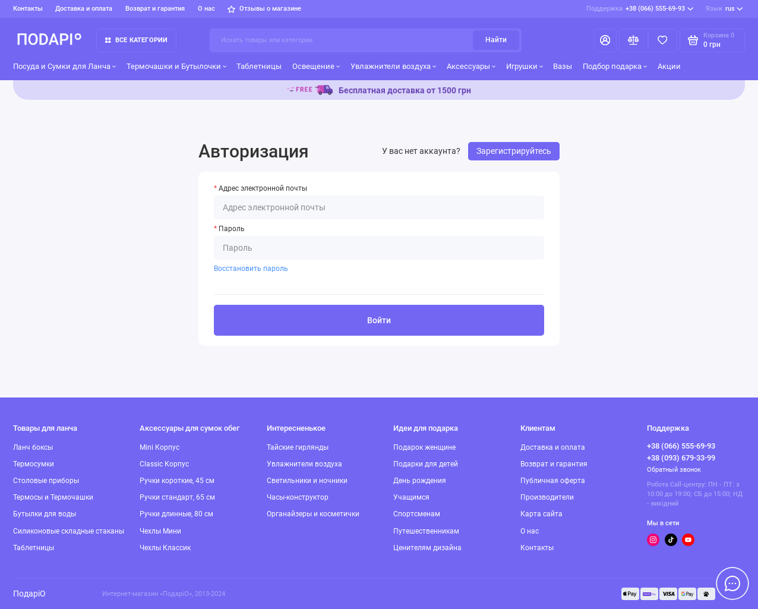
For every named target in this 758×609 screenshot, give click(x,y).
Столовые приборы (46, 481)
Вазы (562, 66)
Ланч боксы (33, 447)
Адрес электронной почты (263, 188)
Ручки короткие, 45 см (177, 481)
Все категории (136, 40)
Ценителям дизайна (427, 548)
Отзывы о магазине (264, 8)
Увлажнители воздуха (393, 66)
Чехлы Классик (165, 548)
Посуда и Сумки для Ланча (64, 66)
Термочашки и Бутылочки (177, 66)
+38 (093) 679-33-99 (681, 457)
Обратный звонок (674, 470)
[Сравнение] (634, 40)
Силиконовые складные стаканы (68, 531)
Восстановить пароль (251, 268)
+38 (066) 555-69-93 (639, 9)
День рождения (419, 481)
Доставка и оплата (83, 8)
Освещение (316, 66)
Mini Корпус (159, 447)
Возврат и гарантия (155, 8)
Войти (379, 320)
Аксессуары (471, 66)
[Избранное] (663, 40)
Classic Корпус (164, 464)
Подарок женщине (424, 447)
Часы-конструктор (298, 497)
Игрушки (525, 66)
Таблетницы (259, 66)
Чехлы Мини (160, 531)
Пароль (232, 229)
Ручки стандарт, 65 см (177, 497)
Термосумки (33, 464)
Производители (547, 497)
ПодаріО (29, 593)
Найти (496, 40)
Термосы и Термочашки (53, 497)
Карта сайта (541, 514)
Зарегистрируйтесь (513, 151)
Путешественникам (426, 531)
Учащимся (411, 497)
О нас (206, 8)
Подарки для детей (425, 464)
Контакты (28, 8)
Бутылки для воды (44, 514)
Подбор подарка (615, 66)
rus (724, 9)
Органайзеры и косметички (313, 514)
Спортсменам (416, 514)
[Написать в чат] (732, 583)
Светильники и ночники (307, 481)
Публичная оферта (552, 481)
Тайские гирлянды (298, 447)
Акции (669, 66)
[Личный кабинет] (605, 40)
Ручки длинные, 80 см (176, 514)
